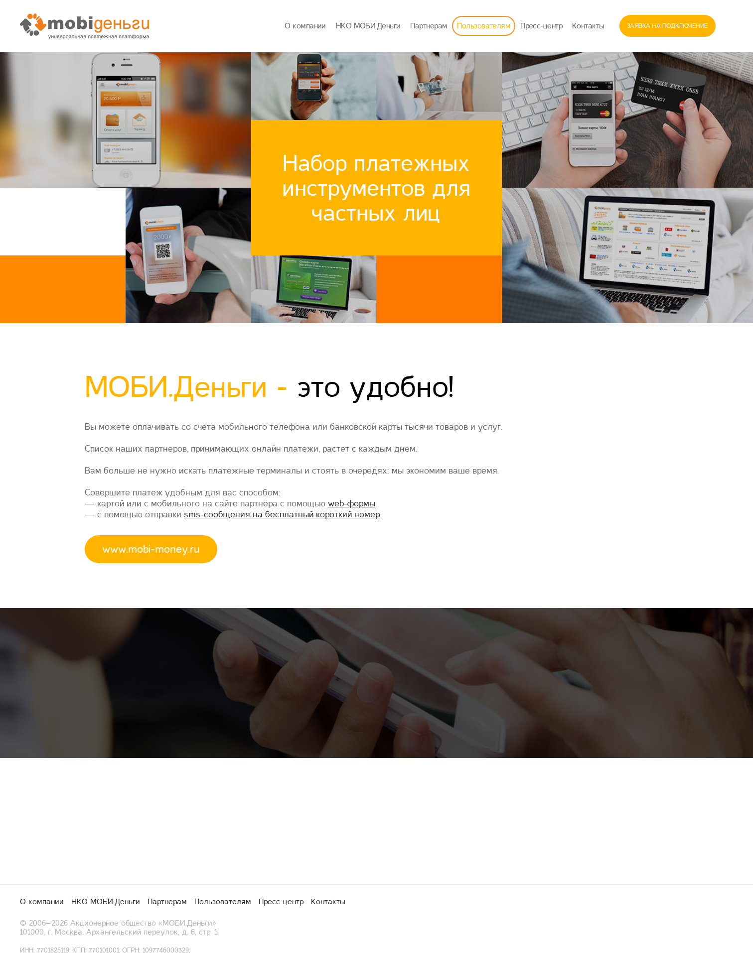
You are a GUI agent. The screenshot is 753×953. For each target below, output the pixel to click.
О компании (305, 25)
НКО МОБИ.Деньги (368, 25)
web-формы (351, 503)
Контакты (588, 25)
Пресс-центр (541, 25)
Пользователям (483, 25)
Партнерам (428, 25)
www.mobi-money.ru (151, 549)
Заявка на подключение (667, 25)
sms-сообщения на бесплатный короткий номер (282, 514)
